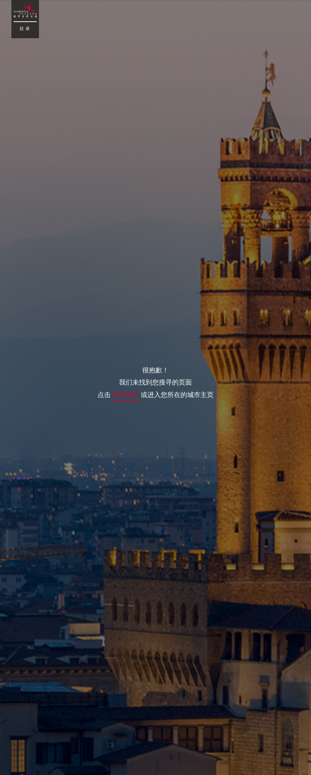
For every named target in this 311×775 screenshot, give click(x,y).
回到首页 (125, 394)
